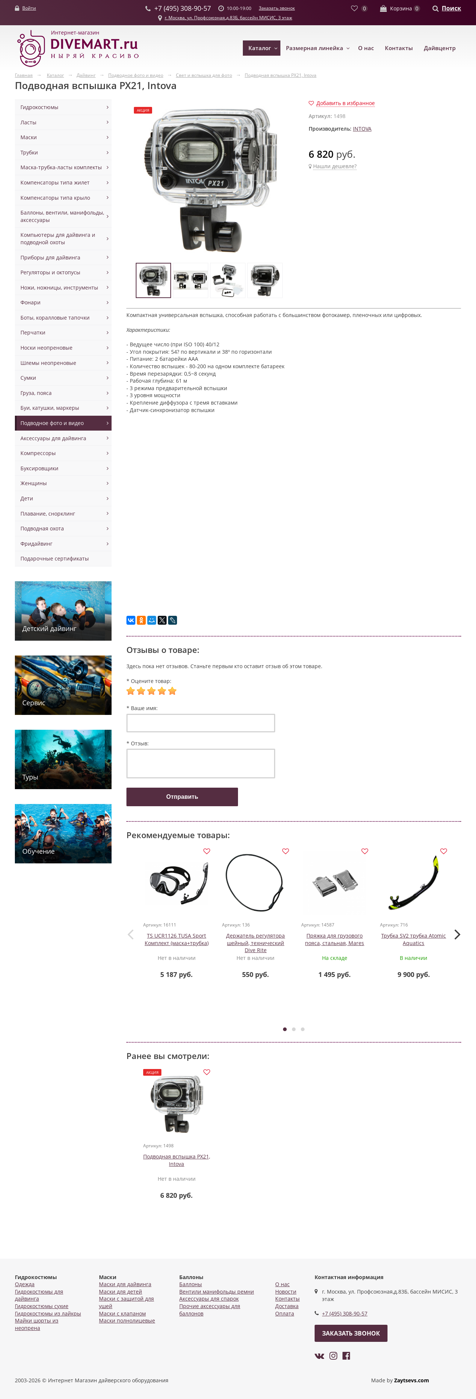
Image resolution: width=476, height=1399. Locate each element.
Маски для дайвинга (125, 1284)
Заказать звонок (277, 8)
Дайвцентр (440, 48)
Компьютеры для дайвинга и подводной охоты (57, 238)
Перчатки (32, 332)
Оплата (284, 1313)
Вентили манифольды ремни (216, 1291)
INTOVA (362, 128)
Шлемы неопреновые (48, 362)
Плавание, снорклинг (47, 513)
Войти (29, 8)
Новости (285, 1291)
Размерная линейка (314, 48)
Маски (28, 137)
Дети (26, 498)
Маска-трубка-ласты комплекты (61, 167)
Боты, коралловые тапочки (55, 317)
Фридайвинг (36, 543)
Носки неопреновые (46, 347)
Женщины (33, 483)
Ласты (28, 122)
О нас (366, 48)
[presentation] (130, 934)
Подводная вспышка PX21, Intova (176, 1161)
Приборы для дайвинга (50, 257)
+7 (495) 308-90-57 (344, 1313)
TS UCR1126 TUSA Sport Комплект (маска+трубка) (177, 939)
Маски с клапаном (122, 1313)
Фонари (30, 302)
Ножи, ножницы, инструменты (59, 287)
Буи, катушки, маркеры (49, 407)
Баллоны (190, 1284)
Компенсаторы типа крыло (55, 197)
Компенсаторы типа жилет (55, 182)
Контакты (399, 48)
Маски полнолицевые (127, 1320)
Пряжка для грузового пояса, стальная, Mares (334, 939)
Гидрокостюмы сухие (41, 1306)
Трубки (29, 152)
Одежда (25, 1284)
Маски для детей (120, 1291)
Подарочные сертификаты (54, 558)
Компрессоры (38, 453)
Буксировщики (39, 468)
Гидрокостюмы (39, 107)
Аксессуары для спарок (209, 1298)
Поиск (451, 8)
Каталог (259, 48)
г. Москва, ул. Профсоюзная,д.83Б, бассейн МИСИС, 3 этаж (228, 17)
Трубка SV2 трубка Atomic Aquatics (414, 939)
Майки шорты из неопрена (36, 1324)
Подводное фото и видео (52, 422)
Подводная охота (42, 528)
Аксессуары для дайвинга (53, 438)
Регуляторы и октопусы (50, 272)
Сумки (28, 377)
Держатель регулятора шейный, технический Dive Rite (255, 943)
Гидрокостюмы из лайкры (48, 1313)
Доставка (287, 1306)
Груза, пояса (36, 392)
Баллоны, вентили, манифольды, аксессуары (62, 216)
